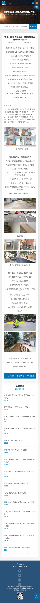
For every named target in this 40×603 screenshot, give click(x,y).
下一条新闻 (30, 376)
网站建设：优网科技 (20, 590)
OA (20, 580)
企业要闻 (7, 26)
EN (33, 3)
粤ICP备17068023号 (27, 588)
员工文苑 (16, 26)
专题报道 (33, 26)
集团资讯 (24, 26)
